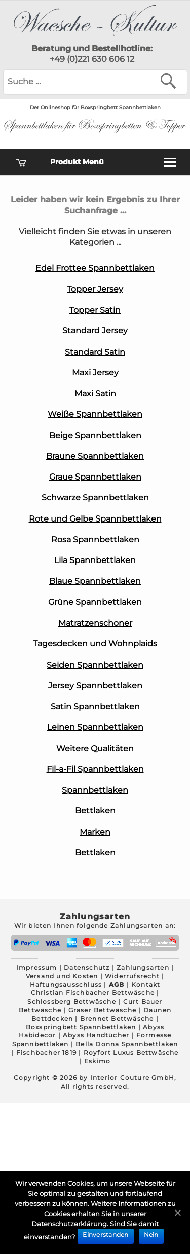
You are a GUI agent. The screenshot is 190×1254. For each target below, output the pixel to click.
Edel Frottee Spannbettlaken (95, 268)
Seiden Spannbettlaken (95, 665)
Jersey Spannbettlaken (95, 685)
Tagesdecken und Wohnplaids (95, 643)
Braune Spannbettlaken (95, 456)
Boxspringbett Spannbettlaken (81, 1027)
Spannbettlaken (95, 790)
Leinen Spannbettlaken (95, 727)
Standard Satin (95, 352)
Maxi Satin (95, 393)
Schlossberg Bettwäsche (71, 1001)
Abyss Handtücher (96, 1035)
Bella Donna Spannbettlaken (126, 1044)
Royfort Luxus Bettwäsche (131, 1052)
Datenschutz (86, 967)
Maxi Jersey (95, 372)
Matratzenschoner (95, 623)
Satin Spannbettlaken (95, 706)
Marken (95, 832)
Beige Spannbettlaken (95, 435)
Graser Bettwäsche (102, 1010)
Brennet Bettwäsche (117, 1018)
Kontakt (145, 984)
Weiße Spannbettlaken (95, 414)
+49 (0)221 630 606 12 (92, 59)
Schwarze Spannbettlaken (95, 497)
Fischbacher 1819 (46, 1052)
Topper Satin (95, 310)
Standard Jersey (95, 330)
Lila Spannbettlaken (95, 560)
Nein (151, 1234)
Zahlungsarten (143, 967)
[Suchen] (170, 80)
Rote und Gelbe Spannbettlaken (95, 519)
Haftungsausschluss (66, 984)
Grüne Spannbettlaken (95, 602)
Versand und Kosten (62, 976)
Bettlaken (95, 810)
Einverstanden (105, 1234)
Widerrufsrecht (132, 976)
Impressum (36, 967)
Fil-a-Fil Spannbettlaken (95, 769)
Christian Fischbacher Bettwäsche (93, 993)
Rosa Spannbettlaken (95, 539)
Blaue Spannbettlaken (95, 581)
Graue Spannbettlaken (95, 477)
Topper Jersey (95, 289)
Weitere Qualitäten (95, 748)
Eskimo (97, 1061)
